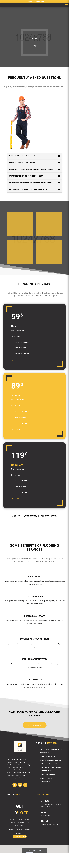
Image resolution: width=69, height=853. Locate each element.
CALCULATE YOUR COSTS (20, 523)
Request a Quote (34, 725)
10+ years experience (34, 2)
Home (34, 38)
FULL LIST (15, 360)
